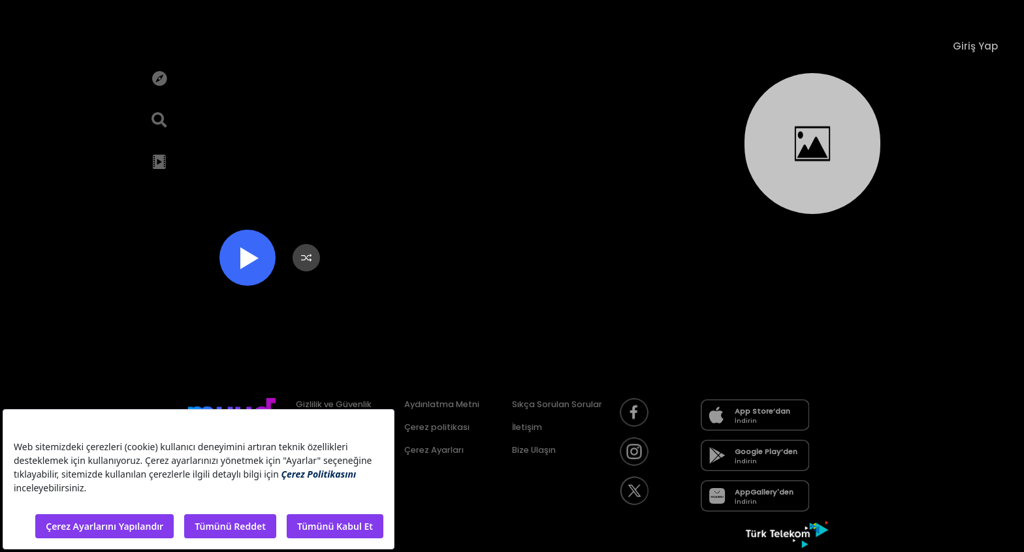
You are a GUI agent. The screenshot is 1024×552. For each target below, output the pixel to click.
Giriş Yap (975, 46)
